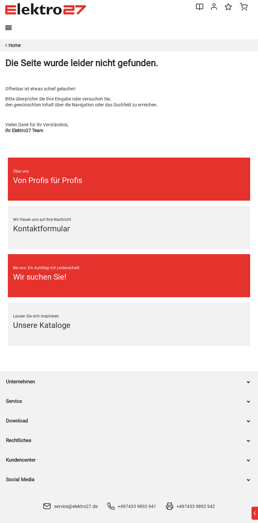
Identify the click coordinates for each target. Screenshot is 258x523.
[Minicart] (244, 7)
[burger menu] (8, 27)
